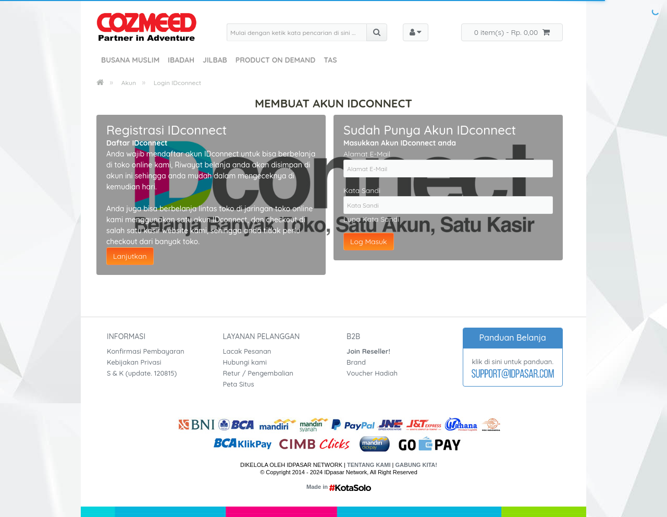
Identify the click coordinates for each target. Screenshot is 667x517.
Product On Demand (275, 60)
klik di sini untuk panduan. (512, 361)
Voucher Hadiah (372, 373)
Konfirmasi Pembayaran (145, 351)
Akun (128, 83)
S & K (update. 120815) (142, 373)
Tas (330, 60)
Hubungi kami (245, 362)
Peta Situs (238, 384)
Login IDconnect (177, 83)
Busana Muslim (130, 60)
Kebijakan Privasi (134, 362)
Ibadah (181, 60)
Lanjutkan (130, 256)
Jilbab (215, 60)
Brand (356, 362)
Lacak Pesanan (247, 351)
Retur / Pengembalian (258, 373)
